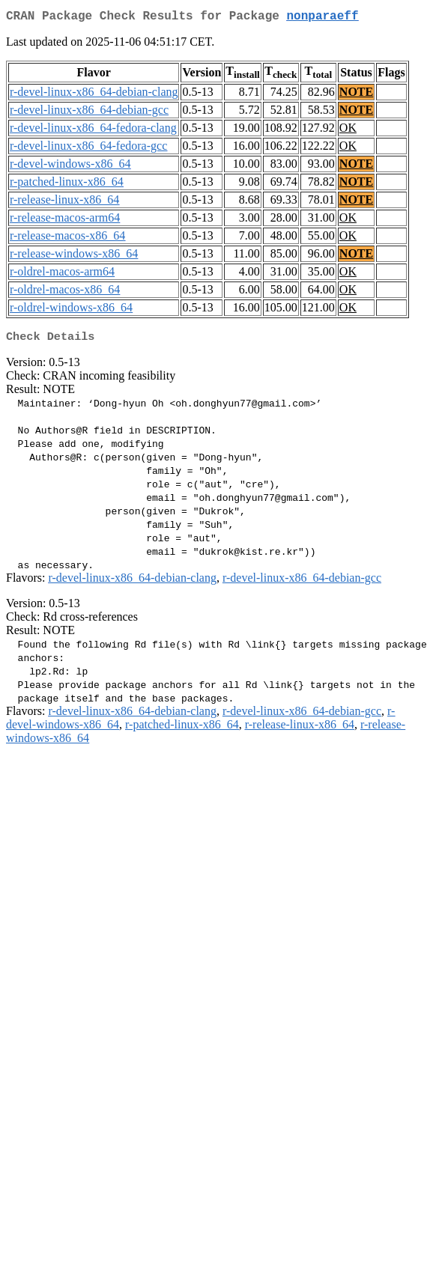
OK (348, 130)
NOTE (356, 94)
